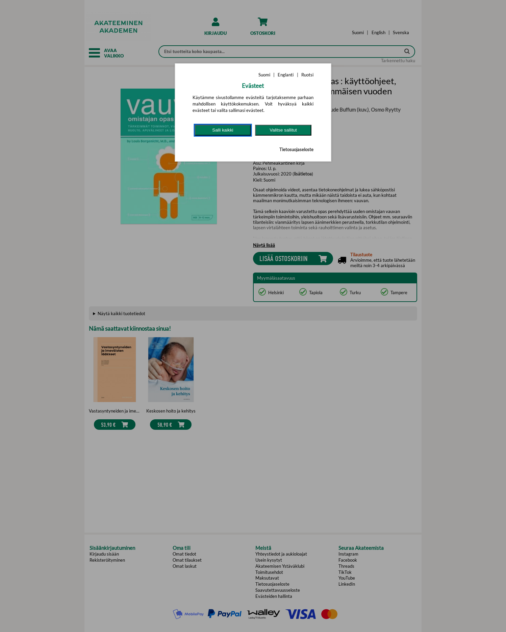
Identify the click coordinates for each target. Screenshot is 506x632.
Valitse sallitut (283, 130)
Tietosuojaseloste (296, 149)
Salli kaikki (222, 130)
